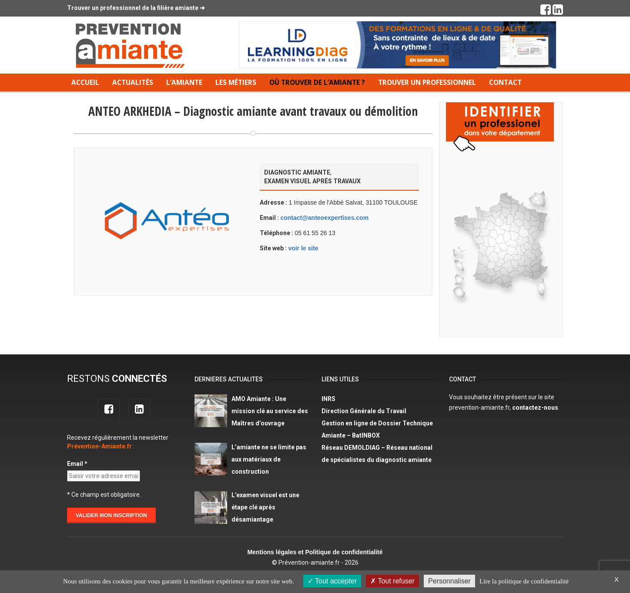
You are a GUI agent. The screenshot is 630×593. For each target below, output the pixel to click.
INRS (328, 398)
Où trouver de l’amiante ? (317, 82)
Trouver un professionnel (427, 82)
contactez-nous (535, 407)
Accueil (85, 82)
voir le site (303, 248)
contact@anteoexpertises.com (324, 217)
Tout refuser (392, 581)
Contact (505, 82)
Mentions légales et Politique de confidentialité (314, 552)
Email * (77, 463)
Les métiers (235, 82)
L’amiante (184, 82)
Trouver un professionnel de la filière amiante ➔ (136, 7)
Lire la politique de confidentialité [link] (524, 581)
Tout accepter (332, 581)
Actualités (132, 82)
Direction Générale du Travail (364, 411)
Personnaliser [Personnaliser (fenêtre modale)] (449, 581)
